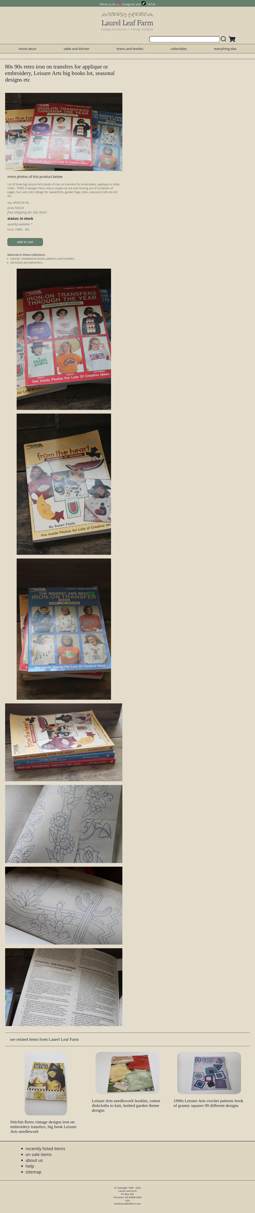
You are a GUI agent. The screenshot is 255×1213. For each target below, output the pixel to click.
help (30, 1166)
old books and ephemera (26, 262)
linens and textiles (130, 49)
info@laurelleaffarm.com (127, 1203)
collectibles (178, 49)
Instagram (128, 4)
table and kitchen (76, 49)
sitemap (33, 1172)
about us (34, 1160)
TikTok (151, 4)
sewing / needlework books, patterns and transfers (42, 259)
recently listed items (45, 1148)
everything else (225, 49)
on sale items (39, 1154)
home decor (27, 49)
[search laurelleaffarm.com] (224, 39)
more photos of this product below (34, 176)
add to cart (25, 242)
